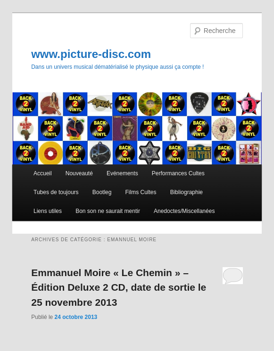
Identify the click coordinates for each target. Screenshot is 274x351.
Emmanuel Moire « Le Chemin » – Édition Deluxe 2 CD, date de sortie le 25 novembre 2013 (118, 287)
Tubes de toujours (56, 192)
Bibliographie (186, 192)
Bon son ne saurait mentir (107, 211)
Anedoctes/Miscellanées (184, 211)
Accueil (42, 173)
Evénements (122, 173)
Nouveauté (79, 173)
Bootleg (102, 192)
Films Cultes (141, 192)
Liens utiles (47, 211)
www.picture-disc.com (91, 54)
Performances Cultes (178, 173)
